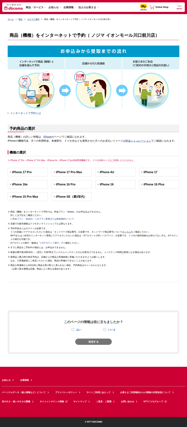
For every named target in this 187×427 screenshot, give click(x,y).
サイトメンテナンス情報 (54, 401)
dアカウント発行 (49, 243)
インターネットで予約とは (25, 113)
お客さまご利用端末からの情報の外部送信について (145, 392)
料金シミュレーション (138, 140)
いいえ (112, 329)
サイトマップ (80, 401)
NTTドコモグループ (155, 401)
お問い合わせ (127, 401)
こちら (127, 232)
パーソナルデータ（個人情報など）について (24, 392)
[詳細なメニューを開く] (179, 7)
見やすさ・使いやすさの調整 (16, 401)
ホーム (11, 19)
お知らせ (53, 7)
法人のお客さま (87, 7)
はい (78, 329)
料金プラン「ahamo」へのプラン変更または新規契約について (42, 219)
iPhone (47, 136)
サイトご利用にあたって (99, 392)
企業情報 (68, 7)
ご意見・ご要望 (103, 401)
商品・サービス (35, 7)
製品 (20, 19)
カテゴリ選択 (33, 19)
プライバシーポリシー (66, 392)
